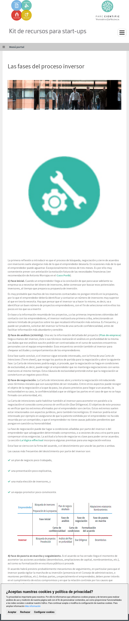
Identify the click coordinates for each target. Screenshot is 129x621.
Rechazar (25, 612)
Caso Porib (63, 275)
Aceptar (12, 612)
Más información (33, 606)
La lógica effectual (31, 440)
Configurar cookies (44, 612)
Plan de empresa (110, 335)
